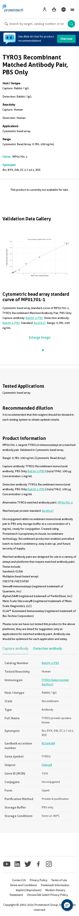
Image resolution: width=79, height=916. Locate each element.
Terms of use (59, 880)
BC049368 (48, 743)
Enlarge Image (39, 337)
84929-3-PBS (34, 318)
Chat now (66, 38)
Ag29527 (40, 323)
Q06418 (47, 764)
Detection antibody (47, 648)
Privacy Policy (38, 880)
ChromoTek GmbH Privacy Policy (47, 895)
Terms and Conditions (23, 885)
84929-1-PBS (11, 323)
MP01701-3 (65, 502)
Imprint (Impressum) (28, 890)
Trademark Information (55, 885)
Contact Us (19, 880)
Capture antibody (15, 648)
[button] (67, 905)
